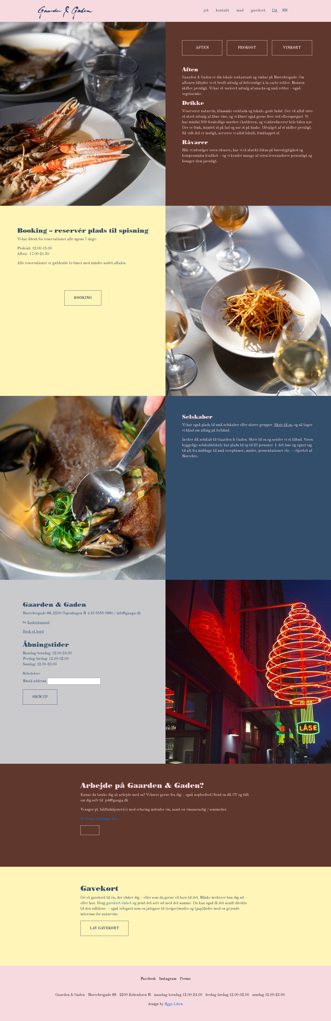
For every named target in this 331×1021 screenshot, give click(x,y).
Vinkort (292, 48)
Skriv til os (283, 425)
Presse (185, 979)
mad (240, 10)
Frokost (247, 48)
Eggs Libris (173, 1004)
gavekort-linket (119, 903)
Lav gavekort (104, 928)
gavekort (258, 10)
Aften (202, 48)
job (206, 10)
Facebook (148, 979)
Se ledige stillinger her (99, 819)
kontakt (222, 10)
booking (83, 298)
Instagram (168, 979)
